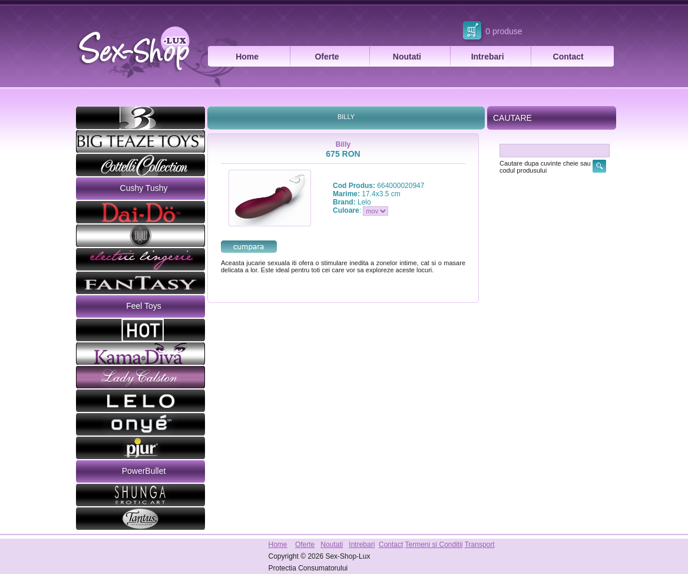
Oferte (327, 56)
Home (247, 56)
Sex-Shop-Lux (347, 556)
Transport (480, 544)
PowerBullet (144, 471)
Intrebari (487, 56)
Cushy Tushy (144, 188)
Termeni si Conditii (433, 544)
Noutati (407, 56)
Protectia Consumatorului (308, 568)
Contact (568, 56)
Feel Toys (143, 306)
